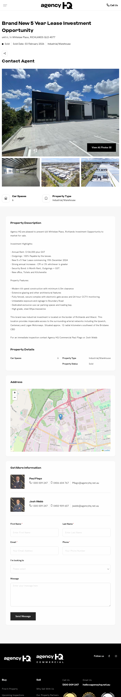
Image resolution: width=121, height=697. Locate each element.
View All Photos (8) (101, 147)
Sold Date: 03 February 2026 (28, 43)
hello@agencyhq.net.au (96, 684)
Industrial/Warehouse (59, 43)
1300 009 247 (70, 684)
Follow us (99, 656)
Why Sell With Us (45, 688)
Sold (6, 44)
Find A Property (10, 688)
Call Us (112, 5)
